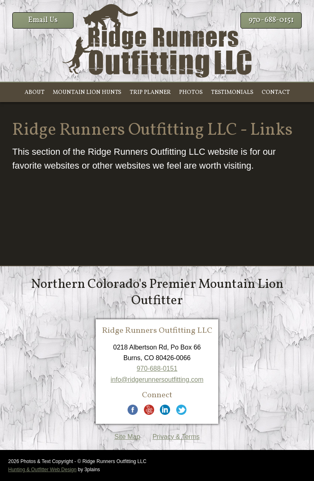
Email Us (43, 20)
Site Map (127, 436)
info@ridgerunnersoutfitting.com (156, 379)
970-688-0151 (271, 20)
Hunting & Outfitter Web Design (42, 469)
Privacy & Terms (176, 436)
